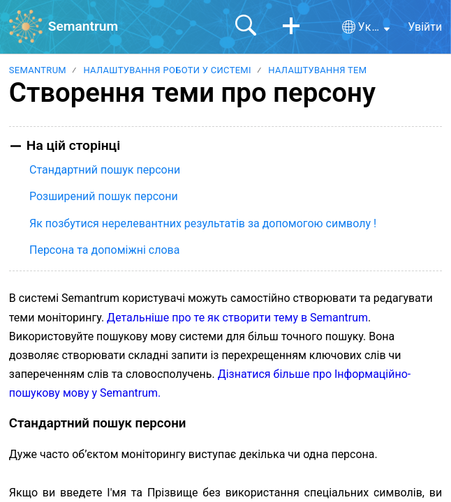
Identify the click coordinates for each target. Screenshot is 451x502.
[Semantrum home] (26, 26)
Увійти (425, 26)
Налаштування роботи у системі (167, 70)
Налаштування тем (317, 70)
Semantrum (37, 70)
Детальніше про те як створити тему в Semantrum (237, 317)
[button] (291, 26)
